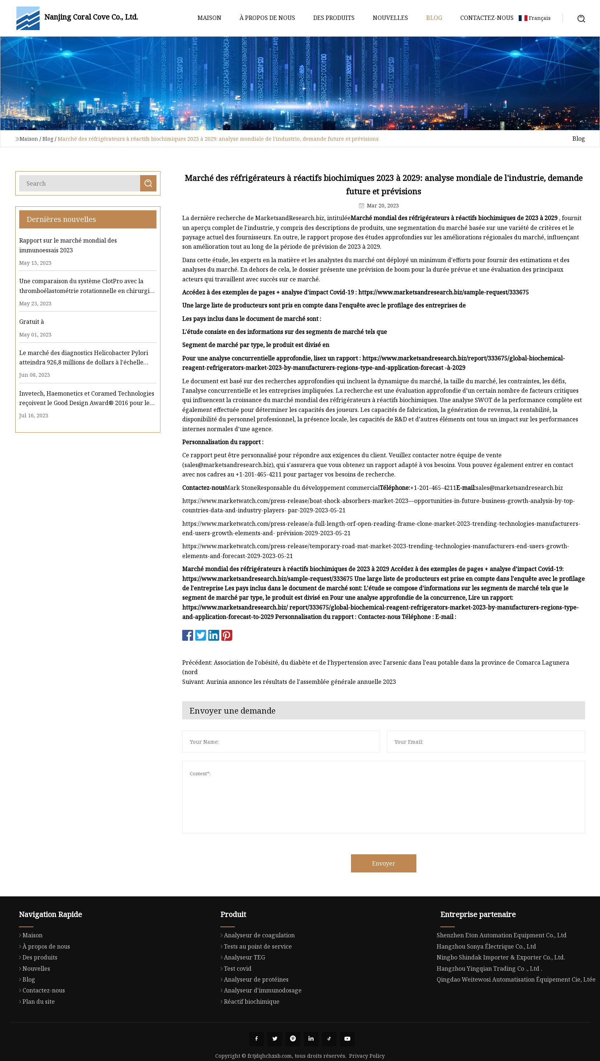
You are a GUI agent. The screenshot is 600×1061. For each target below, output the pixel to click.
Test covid (234, 1003)
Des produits (334, 18)
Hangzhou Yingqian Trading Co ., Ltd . (489, 1004)
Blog (434, 18)
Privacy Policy (367, 1055)
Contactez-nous (487, 18)
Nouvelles (390, 18)
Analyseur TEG (241, 992)
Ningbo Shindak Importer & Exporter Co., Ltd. (501, 992)
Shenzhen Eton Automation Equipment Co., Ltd (502, 971)
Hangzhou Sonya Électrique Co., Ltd (486, 982)
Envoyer (416, 863)
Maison (209, 18)
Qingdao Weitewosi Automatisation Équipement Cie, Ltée (516, 1015)
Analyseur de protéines (253, 1015)
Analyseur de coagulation (256, 970)
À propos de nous (267, 18)
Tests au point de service (254, 982)
